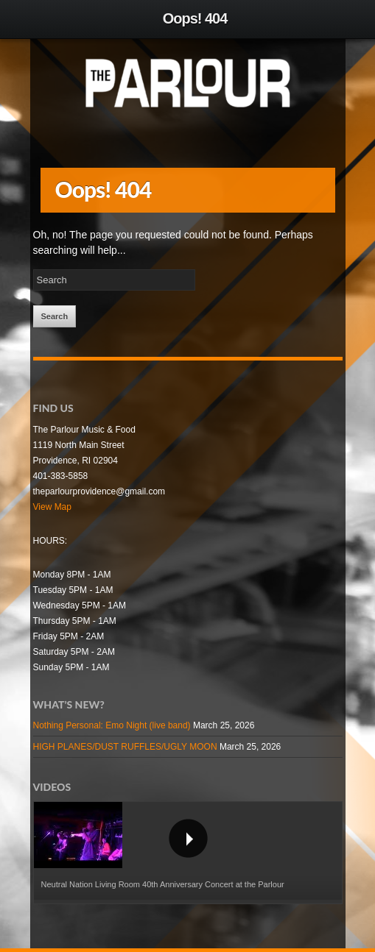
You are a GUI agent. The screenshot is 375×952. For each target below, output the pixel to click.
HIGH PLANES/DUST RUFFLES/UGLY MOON (125, 747)
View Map (52, 507)
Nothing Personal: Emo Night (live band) (112, 725)
